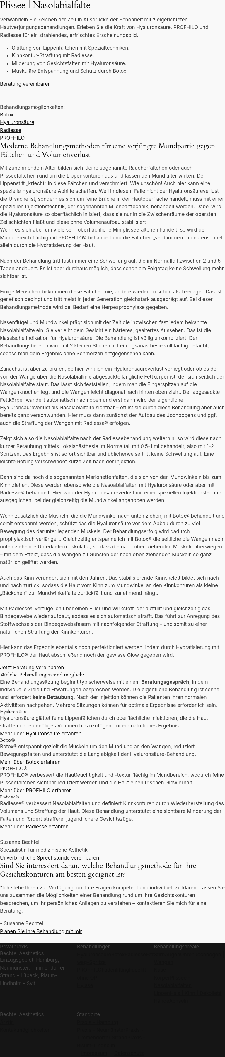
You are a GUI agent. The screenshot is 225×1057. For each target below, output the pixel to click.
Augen (172, 955)
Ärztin (7, 1022)
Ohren (187, 955)
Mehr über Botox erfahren (30, 762)
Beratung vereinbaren (25, 84)
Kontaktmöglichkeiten (25, 1030)
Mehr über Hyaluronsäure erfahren (40, 734)
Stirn (159, 955)
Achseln (178, 1001)
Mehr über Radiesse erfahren (34, 827)
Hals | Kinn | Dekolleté (195, 993)
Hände (161, 1001)
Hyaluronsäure (17, 122)
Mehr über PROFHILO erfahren (36, 790)
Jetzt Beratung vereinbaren (32, 668)
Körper (162, 978)
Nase (160, 970)
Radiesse (10, 130)
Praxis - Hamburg (97, 1022)
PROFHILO (12, 138)
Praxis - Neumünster (101, 1030)
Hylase (85, 985)
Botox (6, 115)
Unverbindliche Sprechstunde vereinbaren (49, 858)
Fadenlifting (115, 970)
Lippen (162, 993)
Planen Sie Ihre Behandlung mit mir (41, 931)
